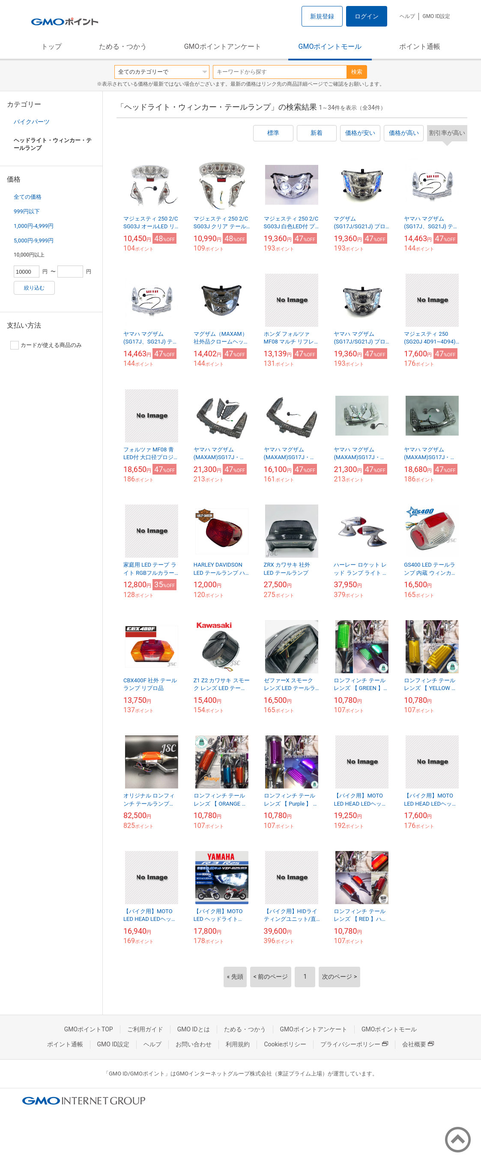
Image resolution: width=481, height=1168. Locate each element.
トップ (51, 46)
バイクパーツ (32, 121)
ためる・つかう (123, 46)
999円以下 (27, 211)
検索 (356, 72)
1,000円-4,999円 (34, 226)
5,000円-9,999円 (34, 240)
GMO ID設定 (436, 16)
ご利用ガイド (145, 1029)
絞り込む (34, 288)
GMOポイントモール (330, 46)
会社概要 (418, 1044)
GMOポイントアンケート (222, 46)
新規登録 (322, 16)
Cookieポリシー (285, 1044)
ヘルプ (407, 16)
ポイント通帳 (419, 46)
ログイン (367, 16)
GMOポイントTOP (88, 1029)
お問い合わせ (194, 1044)
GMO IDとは (193, 1029)
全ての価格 (28, 197)
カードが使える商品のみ (46, 345)
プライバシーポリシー (354, 1044)
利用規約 (238, 1044)
